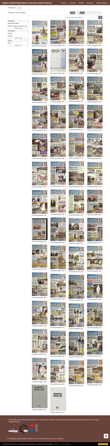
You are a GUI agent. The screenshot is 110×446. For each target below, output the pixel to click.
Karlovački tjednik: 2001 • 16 (95, 271)
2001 (19, 8)
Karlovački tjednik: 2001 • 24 (76, 215)
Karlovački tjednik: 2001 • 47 (40, 74)
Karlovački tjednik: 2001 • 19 (40, 269)
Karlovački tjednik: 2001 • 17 (76, 272)
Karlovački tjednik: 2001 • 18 (58, 270)
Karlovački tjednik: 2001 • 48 (95, 45)
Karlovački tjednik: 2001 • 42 (58, 102)
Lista (77, 12)
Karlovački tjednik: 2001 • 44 (95, 73)
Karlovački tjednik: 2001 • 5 (76, 357)
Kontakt (81, 3)
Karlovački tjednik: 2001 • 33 (76, 158)
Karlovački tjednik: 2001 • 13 (76, 300)
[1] (18, 45)
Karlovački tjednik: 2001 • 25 (58, 214)
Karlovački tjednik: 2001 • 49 (76, 45)
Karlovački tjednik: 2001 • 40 (95, 102)
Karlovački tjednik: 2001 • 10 (58, 327)
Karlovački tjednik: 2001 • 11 (40, 326)
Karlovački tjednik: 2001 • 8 (95, 327)
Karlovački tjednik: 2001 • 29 (58, 186)
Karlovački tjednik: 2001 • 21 (76, 243)
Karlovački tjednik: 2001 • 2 (40, 382)
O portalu (72, 3)
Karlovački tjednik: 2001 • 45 (76, 73)
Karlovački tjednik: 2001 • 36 (95, 130)
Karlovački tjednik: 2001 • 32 (95, 158)
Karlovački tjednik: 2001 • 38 (58, 130)
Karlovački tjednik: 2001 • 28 (76, 186)
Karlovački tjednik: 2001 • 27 (95, 186)
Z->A (98, 12)
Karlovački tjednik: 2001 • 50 (58, 45)
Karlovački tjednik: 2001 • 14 (58, 299)
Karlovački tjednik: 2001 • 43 (40, 102)
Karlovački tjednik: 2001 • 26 (40, 215)
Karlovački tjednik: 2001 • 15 (40, 297)
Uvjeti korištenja (101, 3)
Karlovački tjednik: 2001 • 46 (58, 73)
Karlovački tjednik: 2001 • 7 (40, 354)
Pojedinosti (57, 444)
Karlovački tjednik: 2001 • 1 (76, 385)
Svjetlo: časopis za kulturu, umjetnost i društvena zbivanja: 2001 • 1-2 (58, 412)
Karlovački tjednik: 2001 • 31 (40, 187)
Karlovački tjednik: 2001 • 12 (95, 299)
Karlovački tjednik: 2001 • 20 (95, 242)
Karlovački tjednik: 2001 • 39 (40, 130)
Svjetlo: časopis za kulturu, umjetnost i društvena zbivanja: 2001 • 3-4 (40, 409)
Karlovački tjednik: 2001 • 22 (58, 242)
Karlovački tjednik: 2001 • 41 (76, 101)
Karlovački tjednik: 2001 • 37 (76, 129)
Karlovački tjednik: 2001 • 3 (95, 356)
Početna (64, 3)
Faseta (72, 12)
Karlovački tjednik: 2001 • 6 (58, 356)
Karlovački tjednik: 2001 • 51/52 (40, 46)
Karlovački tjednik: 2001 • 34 (58, 158)
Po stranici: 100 (90, 12)
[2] (18, 28)
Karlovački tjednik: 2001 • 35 (40, 158)
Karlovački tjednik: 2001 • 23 (95, 215)
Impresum (90, 3)
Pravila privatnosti (66, 444)
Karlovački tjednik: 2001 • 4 (58, 384)
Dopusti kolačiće (103, 444)
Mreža (82, 12)
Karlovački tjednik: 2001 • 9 (76, 328)
